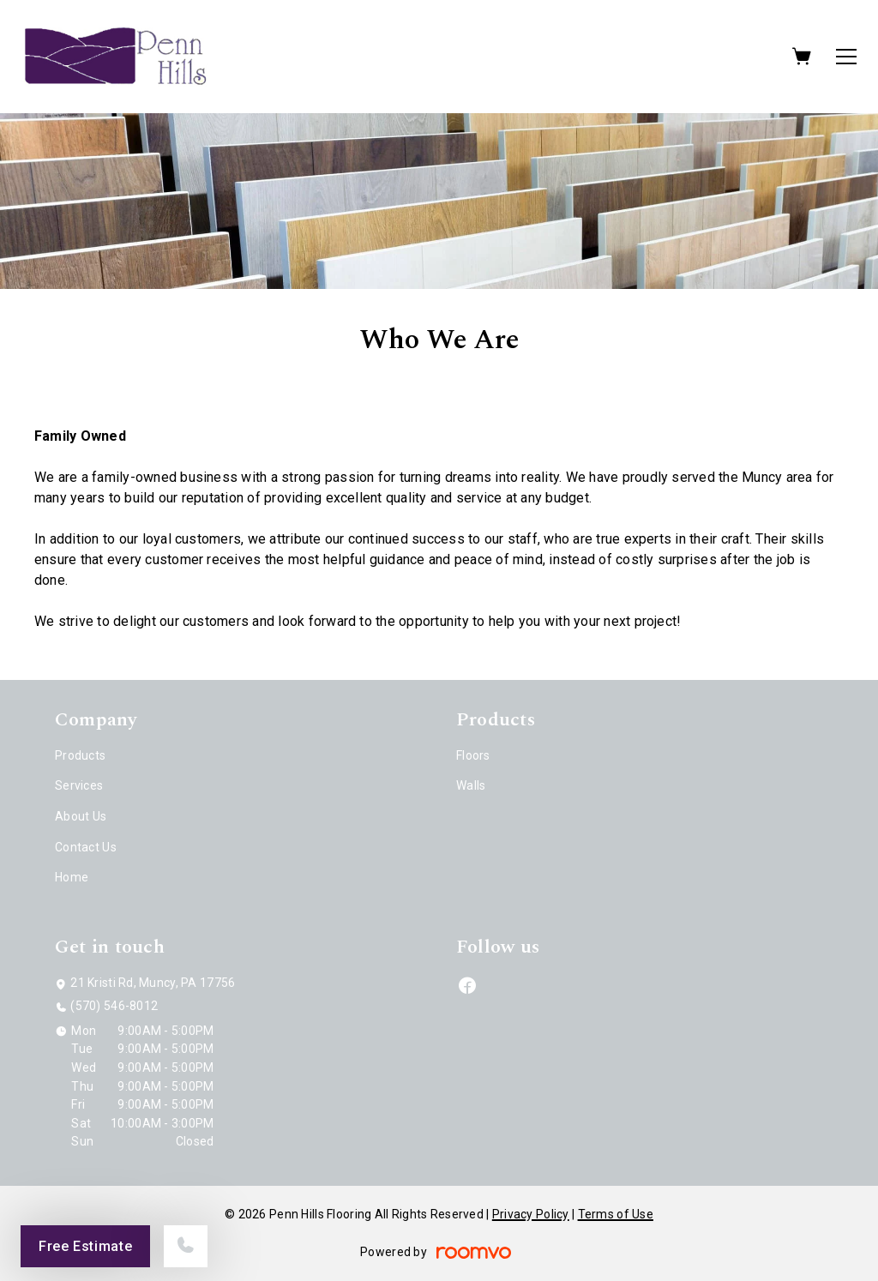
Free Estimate (85, 1246)
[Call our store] (185, 1246)
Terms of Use (615, 1214)
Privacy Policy (530, 1214)
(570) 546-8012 (114, 1006)
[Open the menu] (846, 56)
